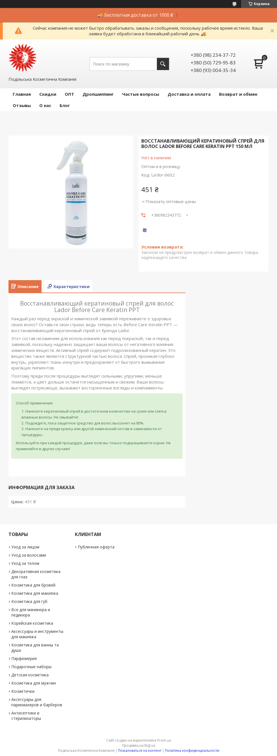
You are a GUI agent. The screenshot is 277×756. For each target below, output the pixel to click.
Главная (22, 94)
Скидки (47, 94)
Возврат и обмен (238, 94)
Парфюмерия (24, 658)
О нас (45, 105)
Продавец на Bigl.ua (138, 745)
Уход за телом (25, 563)
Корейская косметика (32, 623)
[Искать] (163, 64)
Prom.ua (164, 740)
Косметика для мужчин (33, 683)
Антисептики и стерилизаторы (26, 715)
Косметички (22, 691)
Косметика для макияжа (34, 593)
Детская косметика (30, 674)
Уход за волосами (28, 555)
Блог (65, 105)
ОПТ (69, 94)
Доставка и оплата (189, 94)
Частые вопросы (140, 94)
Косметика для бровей (33, 585)
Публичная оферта (96, 547)
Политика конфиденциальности (192, 750)
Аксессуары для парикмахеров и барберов (36, 702)
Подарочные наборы (31, 666)
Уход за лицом (25, 547)
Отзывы (22, 105)
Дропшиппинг (98, 94)
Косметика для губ (29, 601)
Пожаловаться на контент (139, 750)
